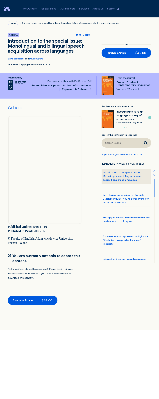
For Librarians (48, 8)
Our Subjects (67, 8)
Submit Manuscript (44, 85)
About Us (98, 8)
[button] (149, 117)
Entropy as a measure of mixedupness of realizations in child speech (126, 219)
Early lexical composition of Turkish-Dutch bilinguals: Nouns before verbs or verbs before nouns (126, 199)
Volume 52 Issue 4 (127, 89)
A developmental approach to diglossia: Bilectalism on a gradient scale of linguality (125, 240)
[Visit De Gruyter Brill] (9, 9)
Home (13, 23)
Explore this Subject (75, 89)
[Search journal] (121, 143)
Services (84, 8)
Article (15, 108)
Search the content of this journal (119, 135)
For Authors (30, 8)
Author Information (75, 85)
